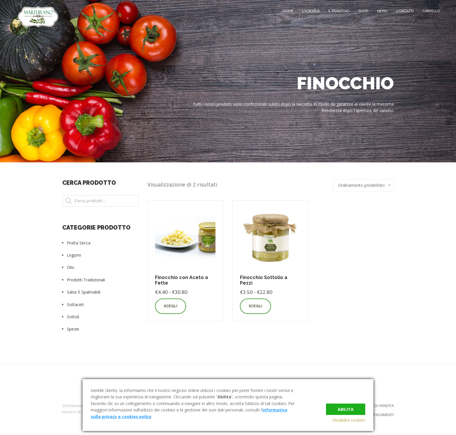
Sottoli (73, 316)
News (382, 10)
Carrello (431, 10)
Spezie (73, 329)
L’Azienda (311, 10)
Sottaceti (75, 304)
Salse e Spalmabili (83, 292)
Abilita (346, 408)
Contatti (405, 10)
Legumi (74, 255)
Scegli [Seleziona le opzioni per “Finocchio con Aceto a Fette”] (170, 306)
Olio (70, 267)
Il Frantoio (339, 10)
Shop (363, 10)
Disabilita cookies (348, 420)
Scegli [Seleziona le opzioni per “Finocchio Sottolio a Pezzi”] (255, 306)
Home (288, 10)
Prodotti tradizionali (86, 280)
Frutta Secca (78, 243)
